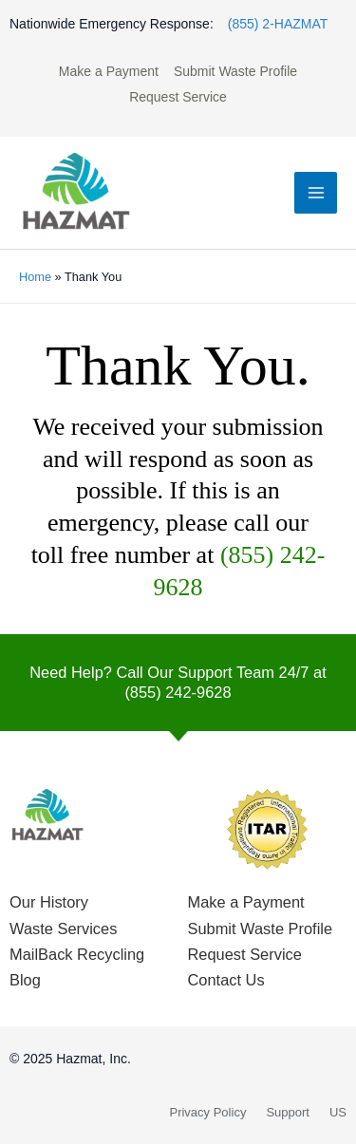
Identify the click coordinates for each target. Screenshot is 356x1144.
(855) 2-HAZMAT (278, 23)
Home (35, 277)
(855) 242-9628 (177, 692)
